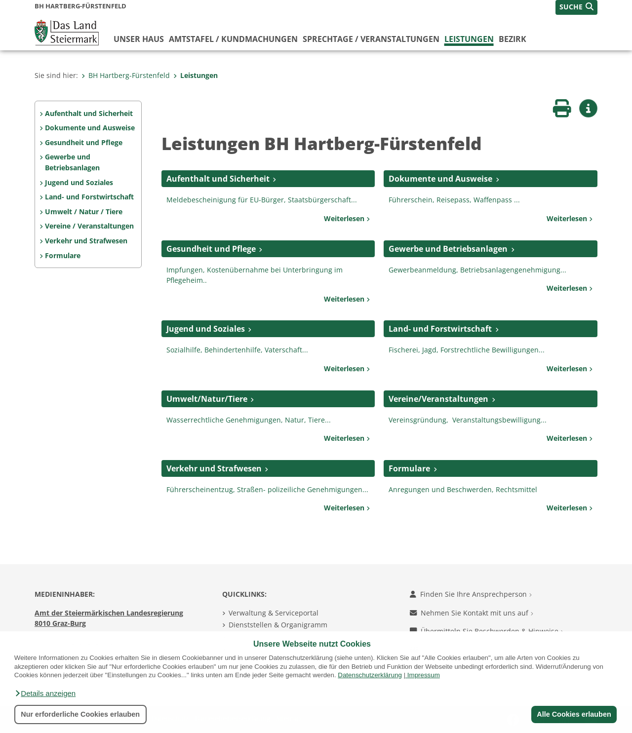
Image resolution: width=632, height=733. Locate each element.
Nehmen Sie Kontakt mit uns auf (471, 612)
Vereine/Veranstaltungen (438, 398)
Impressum (423, 675)
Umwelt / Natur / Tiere (83, 211)
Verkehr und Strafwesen (86, 240)
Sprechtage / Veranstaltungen (371, 39)
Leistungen (469, 39)
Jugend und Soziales (79, 182)
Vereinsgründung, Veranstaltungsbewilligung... (468, 419)
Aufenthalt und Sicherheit (89, 113)
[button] (45, 693)
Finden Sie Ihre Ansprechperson (471, 594)
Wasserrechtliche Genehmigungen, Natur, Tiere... (248, 419)
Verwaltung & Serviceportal (273, 612)
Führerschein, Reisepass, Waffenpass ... (454, 199)
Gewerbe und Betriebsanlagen (72, 162)
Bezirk (512, 39)
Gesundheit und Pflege (83, 142)
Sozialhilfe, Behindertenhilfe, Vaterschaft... (237, 349)
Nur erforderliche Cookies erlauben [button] (80, 714)
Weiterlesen (347, 218)
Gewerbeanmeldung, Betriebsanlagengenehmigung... (477, 269)
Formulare (62, 255)
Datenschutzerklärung (370, 675)
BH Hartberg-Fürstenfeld (125, 75)
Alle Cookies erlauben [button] (574, 714)
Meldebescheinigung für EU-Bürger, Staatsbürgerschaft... (261, 199)
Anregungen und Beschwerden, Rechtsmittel (463, 489)
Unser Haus (139, 39)
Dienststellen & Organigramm (278, 624)
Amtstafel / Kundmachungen (233, 39)
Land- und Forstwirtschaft (89, 196)
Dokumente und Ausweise (90, 127)
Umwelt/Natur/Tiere (206, 398)
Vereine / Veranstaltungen (89, 226)
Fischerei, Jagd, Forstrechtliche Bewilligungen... (467, 349)
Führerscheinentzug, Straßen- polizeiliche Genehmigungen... (267, 489)
